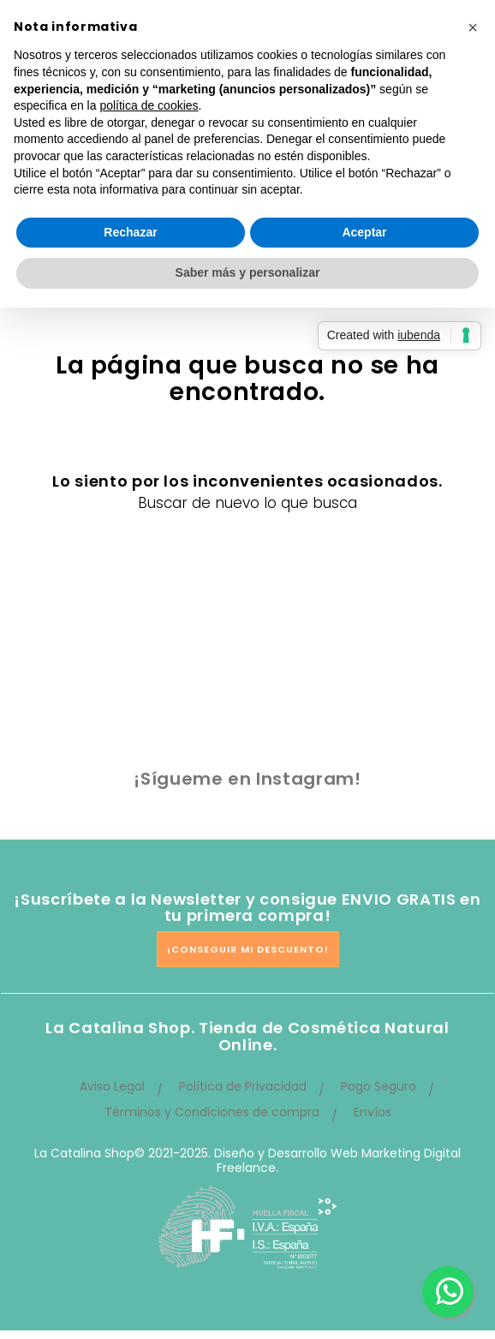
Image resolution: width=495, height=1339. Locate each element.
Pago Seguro (378, 1086)
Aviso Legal (112, 1086)
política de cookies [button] (148, 105)
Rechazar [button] (130, 232)
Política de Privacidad (243, 1086)
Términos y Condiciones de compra (211, 1112)
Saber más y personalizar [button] (248, 272)
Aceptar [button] (364, 232)
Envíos (372, 1112)
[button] (472, 27)
